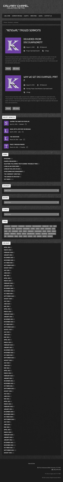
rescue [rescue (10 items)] (24, 233)
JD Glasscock (43, 47)
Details (8, 68)
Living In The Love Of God (12, 169)
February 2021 (8, 406)
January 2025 (8, 286)
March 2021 (7, 404)
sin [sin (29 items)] (5, 236)
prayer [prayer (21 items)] (53, 231)
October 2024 (8, 293)
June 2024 (7, 304)
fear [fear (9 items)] (13, 228)
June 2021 (7, 396)
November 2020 (8, 414)
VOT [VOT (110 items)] (35, 236)
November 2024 (8, 291)
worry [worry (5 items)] (44, 236)
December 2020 (8, 411)
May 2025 (6, 275)
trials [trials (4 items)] (16, 236)
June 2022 (7, 365)
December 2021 (8, 381)
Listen (16, 68)
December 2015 (8, 442)
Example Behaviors (10, 161)
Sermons (10, 22)
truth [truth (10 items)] (25, 236)
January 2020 (8, 437)
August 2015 (8, 452)
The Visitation (14, 137)
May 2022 (6, 368)
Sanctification (39, 88)
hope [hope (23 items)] (53, 228)
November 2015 (8, 445)
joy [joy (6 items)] (9, 231)
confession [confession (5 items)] (21, 226)
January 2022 (8, 378)
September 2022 (9, 357)
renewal (16, 22)
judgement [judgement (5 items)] (15, 231)
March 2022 (7, 373)
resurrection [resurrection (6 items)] (30, 233)
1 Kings (47, 51)
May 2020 (6, 427)
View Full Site (31, 463)
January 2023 (8, 347)
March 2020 (7, 432)
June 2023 (7, 334)
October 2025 (8, 262)
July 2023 (7, 332)
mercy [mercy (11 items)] (24, 231)
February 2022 (8, 375)
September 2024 (9, 296)
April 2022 (7, 370)
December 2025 (8, 257)
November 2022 (8, 352)
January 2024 (8, 316)
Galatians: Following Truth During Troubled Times (21, 164)
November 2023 (8, 321)
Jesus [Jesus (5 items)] (6, 231)
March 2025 (7, 280)
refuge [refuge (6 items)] (19, 233)
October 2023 (8, 324)
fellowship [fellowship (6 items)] (19, 228)
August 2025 (8, 268)
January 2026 (8, 255)
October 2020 (8, 417)
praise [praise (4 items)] (49, 231)
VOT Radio (7, 179)
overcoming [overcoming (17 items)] (38, 231)
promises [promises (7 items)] (7, 233)
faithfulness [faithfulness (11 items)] (8, 228)
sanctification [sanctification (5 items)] (51, 233)
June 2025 (7, 273)
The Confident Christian (12, 174)
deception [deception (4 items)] (28, 226)
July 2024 (7, 301)
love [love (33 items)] (20, 231)
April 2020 (7, 429)
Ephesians (7, 158)
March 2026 (7, 250)
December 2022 (8, 350)
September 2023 (9, 327)
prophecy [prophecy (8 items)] (13, 233)
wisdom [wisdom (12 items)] (39, 236)
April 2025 (7, 278)
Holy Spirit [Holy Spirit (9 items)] (48, 228)
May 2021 (6, 399)
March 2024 (7, 311)
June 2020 (7, 424)
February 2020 (8, 435)
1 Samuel (21, 124)
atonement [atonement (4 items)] (14, 226)
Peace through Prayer (17, 144)
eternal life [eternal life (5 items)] (45, 226)
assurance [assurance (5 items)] (7, 226)
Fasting (28, 88)
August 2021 (8, 391)
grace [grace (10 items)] (37, 228)
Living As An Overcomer (11, 166)
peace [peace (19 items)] (44, 231)
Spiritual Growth (35, 51)
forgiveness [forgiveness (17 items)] (26, 228)
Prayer (28, 51)
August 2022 (8, 360)
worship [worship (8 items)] (50, 236)
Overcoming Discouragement (13, 171)
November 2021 (8, 383)
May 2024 (6, 306)
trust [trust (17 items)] (20, 236)
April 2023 (7, 339)
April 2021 (7, 401)
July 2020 (7, 422)
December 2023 (8, 319)
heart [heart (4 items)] (42, 228)
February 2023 (8, 345)
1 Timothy (22, 147)
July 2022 (7, 363)
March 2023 (7, 342)
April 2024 (7, 309)
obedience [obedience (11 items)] (30, 231)
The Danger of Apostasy (11, 176)
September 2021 (9, 388)
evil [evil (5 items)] (51, 226)
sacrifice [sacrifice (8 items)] (38, 233)
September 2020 (9, 419)
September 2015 (9, 450)
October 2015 (8, 447)
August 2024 (8, 298)
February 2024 (8, 314)
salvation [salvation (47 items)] (44, 233)
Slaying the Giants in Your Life (19, 121)
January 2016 (8, 440)
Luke (19, 132)
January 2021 (8, 409)
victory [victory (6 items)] (30, 236)
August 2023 (8, 329)
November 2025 (8, 260)
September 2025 (9, 265)
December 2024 (8, 288)
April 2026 (7, 247)
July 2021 (7, 393)
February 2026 (8, 252)
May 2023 (6, 337)
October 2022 (8, 355)
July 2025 (7, 270)
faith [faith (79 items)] (55, 226)
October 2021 (8, 386)
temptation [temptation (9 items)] (10, 236)
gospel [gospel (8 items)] (32, 228)
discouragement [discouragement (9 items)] (37, 226)
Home (5, 22)
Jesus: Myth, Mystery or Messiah (20, 129)
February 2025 (8, 283)
